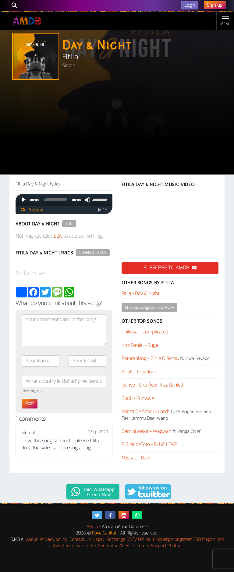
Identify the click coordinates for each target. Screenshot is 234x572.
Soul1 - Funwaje (138, 398)
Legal (98, 539)
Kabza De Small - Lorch (146, 411)
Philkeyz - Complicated (145, 332)
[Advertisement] (117, 128)
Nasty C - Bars (136, 458)
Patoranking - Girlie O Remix (150, 358)
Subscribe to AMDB (170, 267)
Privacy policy (53, 539)
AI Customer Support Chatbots (155, 546)
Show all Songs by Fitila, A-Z (149, 307)
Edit (69, 223)
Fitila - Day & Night (140, 293)
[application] (64, 200)
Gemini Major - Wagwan (146, 431)
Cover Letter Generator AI (97, 546)
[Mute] (87, 200)
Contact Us (79, 539)
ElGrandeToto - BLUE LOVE (149, 444)
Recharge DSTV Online (128, 539)
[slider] (55, 199)
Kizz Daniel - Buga (140, 345)
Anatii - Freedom (139, 372)
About (31, 539)
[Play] (23, 200)
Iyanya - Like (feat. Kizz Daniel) (152, 385)
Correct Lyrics (92, 252)
